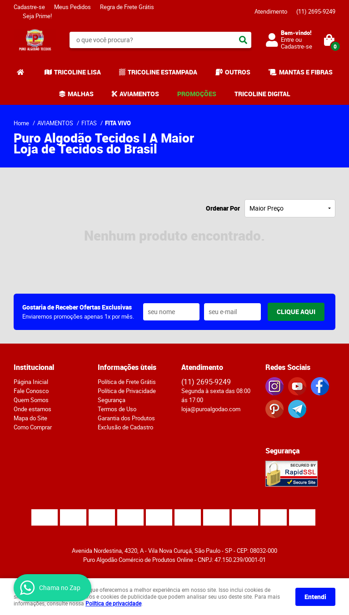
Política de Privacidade (127, 391)
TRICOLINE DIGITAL (262, 93)
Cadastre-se (29, 7)
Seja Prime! (37, 16)
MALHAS (81, 93)
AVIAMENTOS (139, 93)
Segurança (111, 400)
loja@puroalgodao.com (210, 409)
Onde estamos (32, 409)
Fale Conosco (31, 391)
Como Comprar (33, 427)
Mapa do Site (30, 418)
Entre (287, 39)
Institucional (34, 367)
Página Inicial (31, 382)
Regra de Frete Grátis (127, 7)
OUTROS (237, 72)
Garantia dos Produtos (126, 418)
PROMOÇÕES (196, 93)
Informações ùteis (127, 367)
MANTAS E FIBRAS (306, 72)
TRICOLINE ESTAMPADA (162, 72)
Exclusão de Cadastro (125, 427)
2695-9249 (315, 11)
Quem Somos (31, 400)
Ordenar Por (223, 208)
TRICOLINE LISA (77, 72)
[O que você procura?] (243, 40)
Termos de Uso (117, 409)
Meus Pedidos (72, 7)
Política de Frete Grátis (127, 382)
